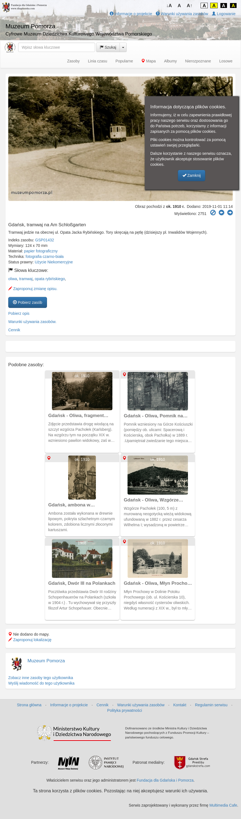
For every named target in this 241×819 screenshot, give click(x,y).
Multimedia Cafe (223, 805)
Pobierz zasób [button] (27, 302)
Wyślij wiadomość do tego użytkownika (41, 683)
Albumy (170, 61)
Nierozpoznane (198, 61)
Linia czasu (97, 61)
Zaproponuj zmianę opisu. (32, 288)
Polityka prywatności (124, 710)
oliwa (12, 279)
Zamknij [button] (191, 175)
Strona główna (29, 705)
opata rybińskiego (50, 279)
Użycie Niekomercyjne (54, 262)
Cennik (14, 330)
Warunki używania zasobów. (32, 321)
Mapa (148, 61)
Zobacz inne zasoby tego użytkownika (40, 677)
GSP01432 (44, 240)
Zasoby (73, 61)
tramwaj (26, 279)
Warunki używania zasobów (182, 14)
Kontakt (179, 705)
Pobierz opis (18, 313)
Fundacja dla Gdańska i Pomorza (165, 780)
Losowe (225, 61)
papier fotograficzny (41, 251)
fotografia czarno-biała (45, 256)
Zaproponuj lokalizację (29, 640)
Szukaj (108, 47)
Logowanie (224, 14)
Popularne (124, 61)
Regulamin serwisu (211, 705)
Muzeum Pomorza (46, 660)
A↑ (190, 5)
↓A (169, 5)
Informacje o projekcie (131, 14)
